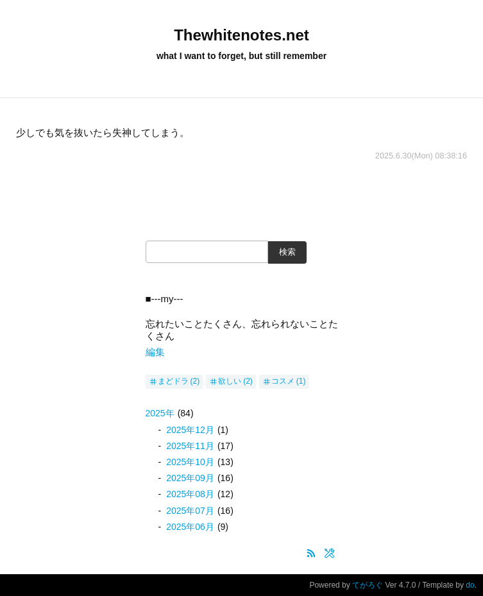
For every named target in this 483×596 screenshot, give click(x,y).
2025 (160, 413)
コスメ (282, 381)
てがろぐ (367, 585)
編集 (155, 351)
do (470, 585)
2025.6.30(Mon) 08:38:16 (421, 155)
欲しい (229, 381)
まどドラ (173, 381)
